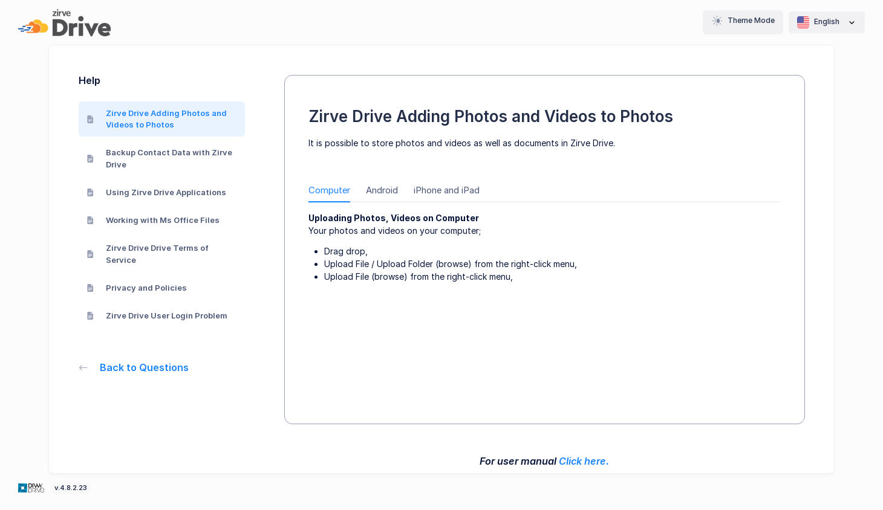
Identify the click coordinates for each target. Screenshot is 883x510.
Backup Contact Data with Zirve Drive (159, 158)
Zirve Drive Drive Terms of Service (147, 254)
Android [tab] (382, 190)
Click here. (584, 461)
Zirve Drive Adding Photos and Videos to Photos (156, 119)
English (826, 22)
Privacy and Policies (136, 287)
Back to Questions (134, 367)
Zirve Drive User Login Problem (157, 315)
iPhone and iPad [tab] (447, 190)
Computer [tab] (329, 190)
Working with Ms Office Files (153, 220)
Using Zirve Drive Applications (156, 192)
